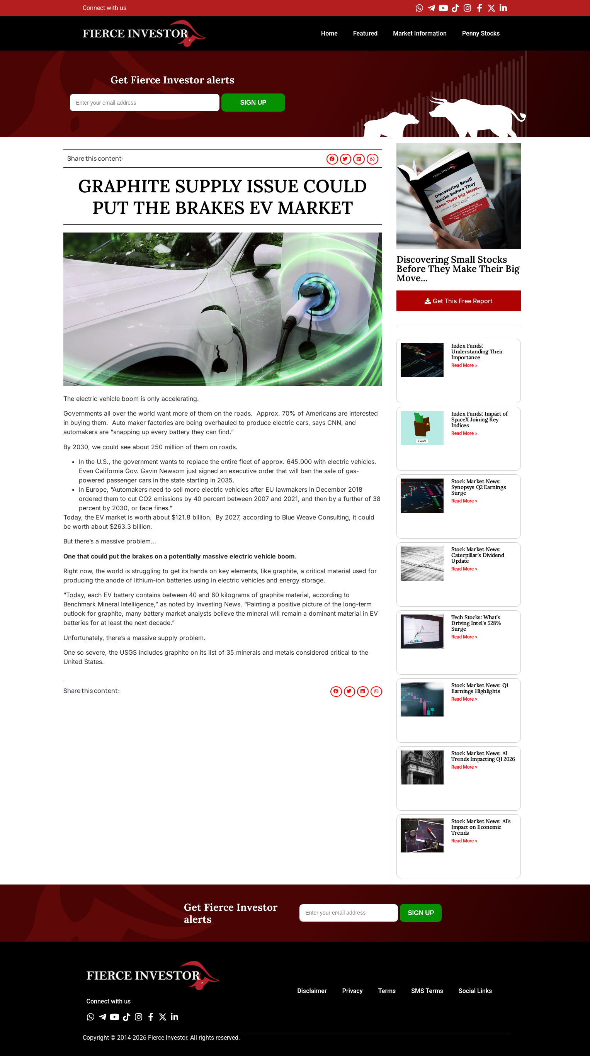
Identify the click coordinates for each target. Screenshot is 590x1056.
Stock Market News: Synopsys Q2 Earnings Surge (478, 487)
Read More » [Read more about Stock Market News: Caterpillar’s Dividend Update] (464, 569)
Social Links (475, 991)
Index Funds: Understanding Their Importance (477, 351)
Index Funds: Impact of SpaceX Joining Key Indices (479, 419)
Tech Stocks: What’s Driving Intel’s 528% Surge (476, 623)
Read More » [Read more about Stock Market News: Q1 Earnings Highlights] (464, 699)
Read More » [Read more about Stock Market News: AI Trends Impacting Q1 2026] (464, 767)
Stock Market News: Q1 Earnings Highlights (479, 688)
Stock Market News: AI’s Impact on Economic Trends (481, 827)
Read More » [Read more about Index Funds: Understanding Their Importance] (464, 365)
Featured (365, 33)
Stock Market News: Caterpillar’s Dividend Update (477, 555)
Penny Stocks (481, 33)
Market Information (420, 33)
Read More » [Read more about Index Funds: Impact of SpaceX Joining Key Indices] (464, 433)
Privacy (352, 991)
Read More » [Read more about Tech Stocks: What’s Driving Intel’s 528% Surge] (464, 637)
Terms (387, 991)
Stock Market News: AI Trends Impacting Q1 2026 (483, 756)
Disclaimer (311, 991)
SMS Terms (427, 991)
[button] (332, 159)
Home (329, 33)
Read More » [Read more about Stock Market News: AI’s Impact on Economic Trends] (464, 841)
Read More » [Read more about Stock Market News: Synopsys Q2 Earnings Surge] (464, 501)
